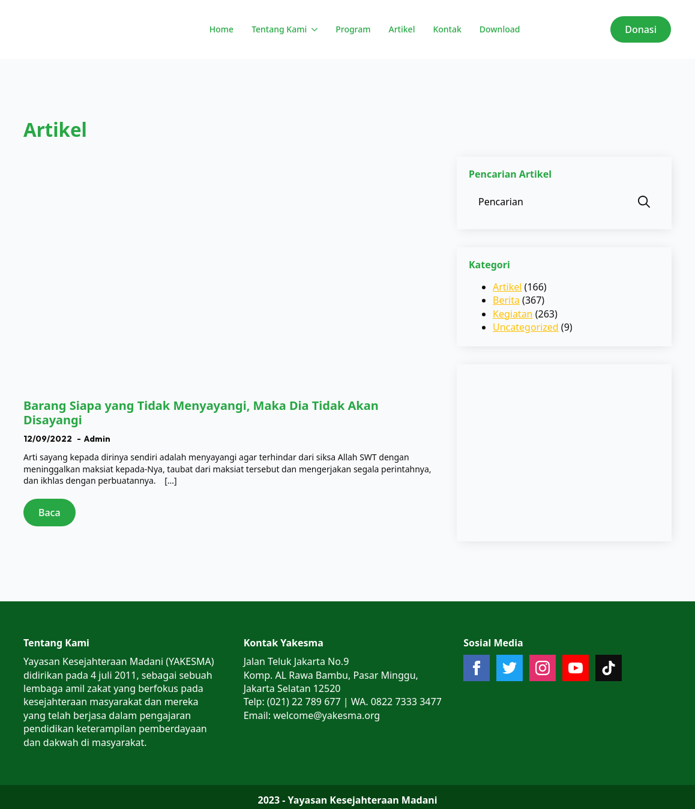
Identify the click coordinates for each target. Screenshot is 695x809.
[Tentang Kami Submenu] (313, 29)
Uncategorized (526, 327)
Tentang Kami (279, 29)
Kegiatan (513, 313)
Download (500, 29)
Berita (506, 300)
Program (352, 29)
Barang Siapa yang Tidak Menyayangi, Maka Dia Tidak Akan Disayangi (201, 412)
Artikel (402, 29)
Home (221, 29)
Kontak (447, 29)
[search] (644, 201)
